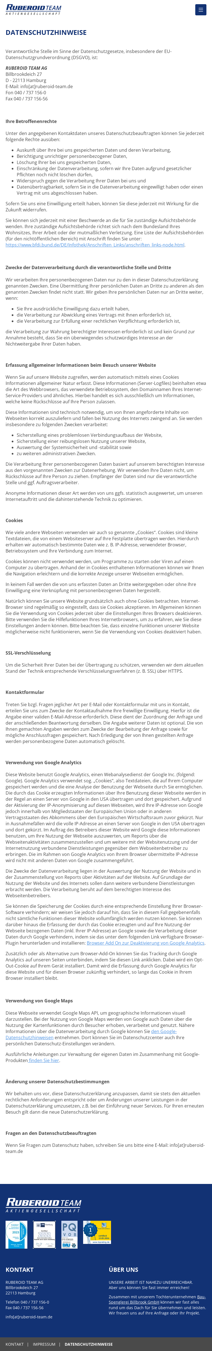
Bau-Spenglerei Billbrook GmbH (157, 1299)
